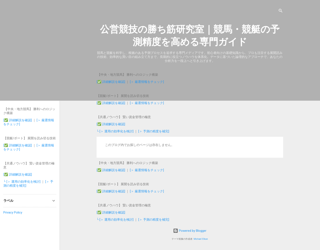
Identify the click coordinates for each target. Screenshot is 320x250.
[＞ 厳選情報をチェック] (147, 82)
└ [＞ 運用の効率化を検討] (116, 131)
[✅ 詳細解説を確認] (111, 82)
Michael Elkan (201, 239)
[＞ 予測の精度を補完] (153, 131)
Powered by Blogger (189, 231)
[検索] (280, 11)
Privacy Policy (12, 212)
